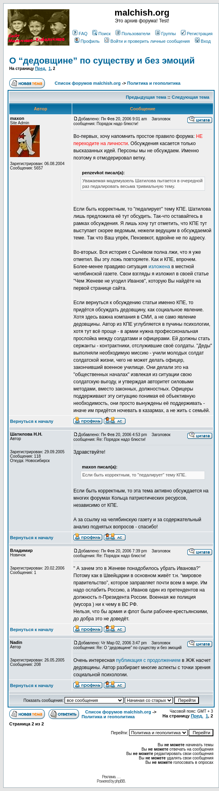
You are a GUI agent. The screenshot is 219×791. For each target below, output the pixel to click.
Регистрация (197, 33)
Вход (203, 41)
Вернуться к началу (31, 421)
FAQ (80, 33)
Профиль (87, 41)
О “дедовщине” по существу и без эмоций (102, 61)
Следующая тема (190, 97)
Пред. (40, 68)
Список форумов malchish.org (87, 83)
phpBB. (120, 781)
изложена (159, 266)
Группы (165, 33)
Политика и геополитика (153, 83)
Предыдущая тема (146, 97)
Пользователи (133, 33)
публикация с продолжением (149, 660)
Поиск (101, 33)
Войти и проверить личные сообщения (147, 41)
